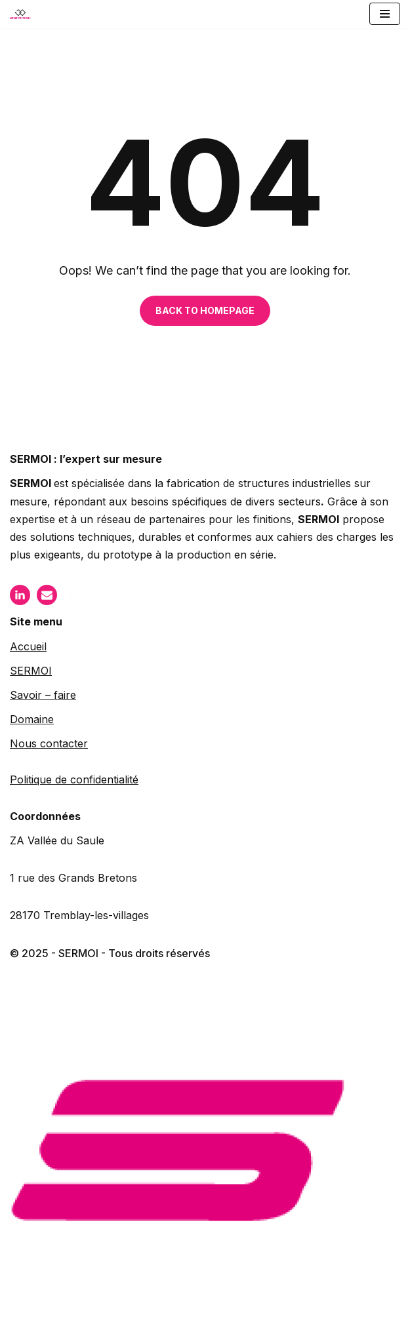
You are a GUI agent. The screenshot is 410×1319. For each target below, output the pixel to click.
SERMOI (31, 670)
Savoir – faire (43, 694)
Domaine (32, 719)
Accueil (28, 646)
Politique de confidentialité (74, 779)
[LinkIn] (20, 595)
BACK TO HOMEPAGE (205, 310)
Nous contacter (49, 743)
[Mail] (47, 595)
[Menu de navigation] (384, 14)
